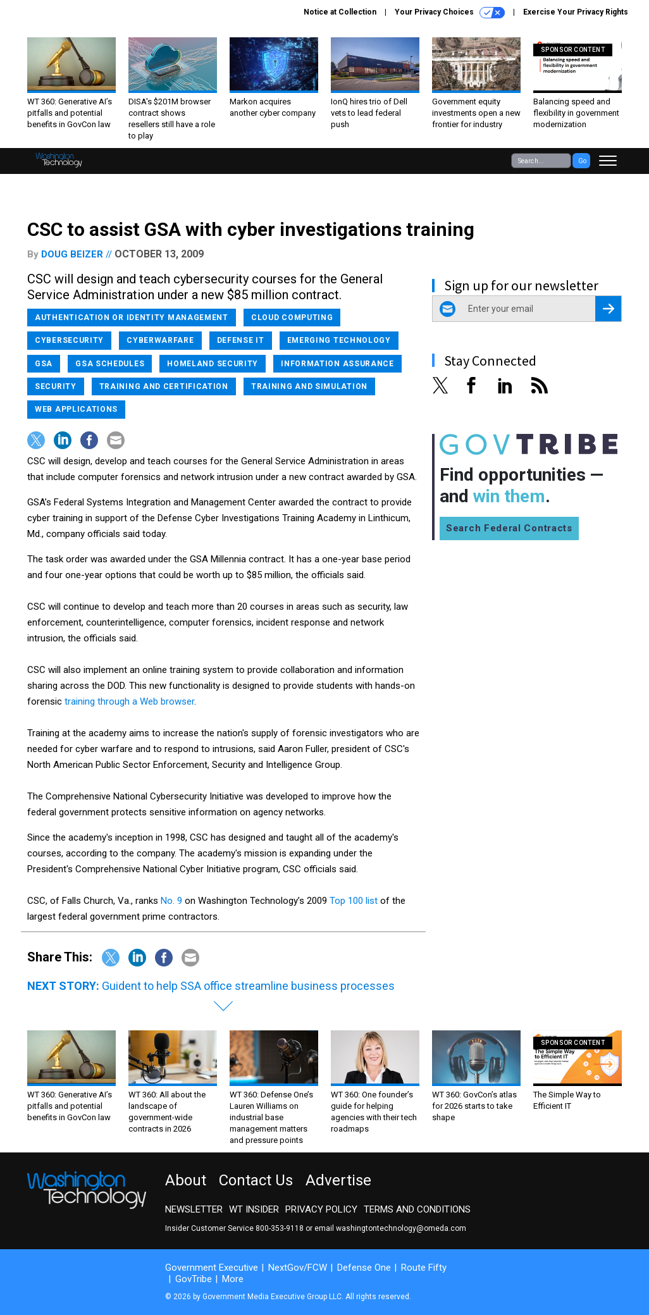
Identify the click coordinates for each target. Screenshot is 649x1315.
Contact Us (256, 1180)
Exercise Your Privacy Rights (575, 12)
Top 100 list (354, 900)
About (185, 1180)
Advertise (338, 1180)
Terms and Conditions (417, 1209)
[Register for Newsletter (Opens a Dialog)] (608, 308)
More (233, 1279)
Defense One (364, 1267)
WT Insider (254, 1209)
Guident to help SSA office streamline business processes (248, 985)
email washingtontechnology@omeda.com (390, 1228)
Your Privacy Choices (450, 12)
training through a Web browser (129, 701)
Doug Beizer (72, 254)
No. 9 (171, 900)
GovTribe (193, 1279)
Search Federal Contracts (509, 528)
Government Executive (211, 1267)
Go (582, 160)
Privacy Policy (321, 1209)
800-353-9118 (280, 1228)
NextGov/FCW (297, 1267)
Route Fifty (424, 1267)
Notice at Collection (340, 12)
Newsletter (194, 1209)
